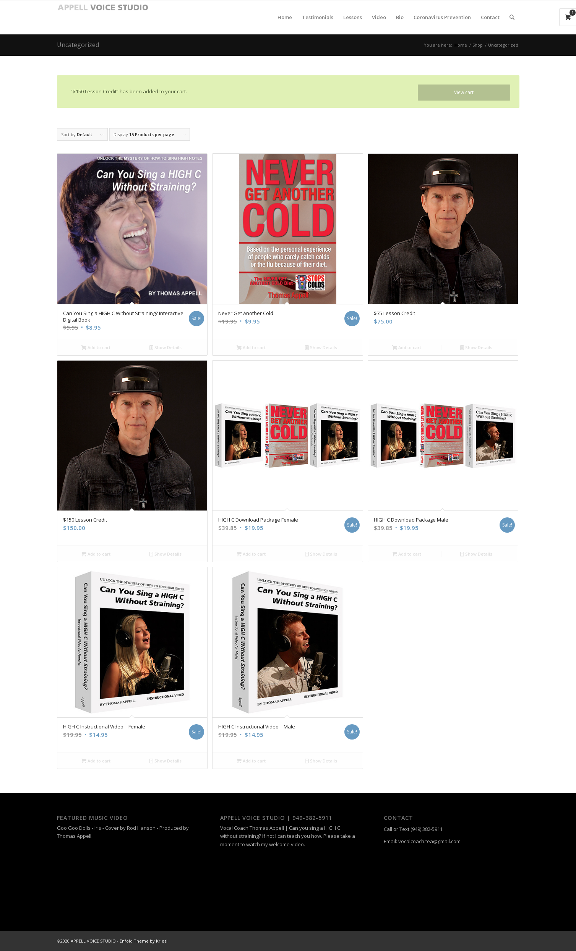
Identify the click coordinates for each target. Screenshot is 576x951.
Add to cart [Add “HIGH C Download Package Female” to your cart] (251, 554)
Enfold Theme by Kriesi (143, 941)
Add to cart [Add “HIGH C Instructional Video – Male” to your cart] (251, 760)
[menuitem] (285, 17)
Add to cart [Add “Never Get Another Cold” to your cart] (251, 347)
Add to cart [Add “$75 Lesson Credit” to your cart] (406, 347)
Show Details (165, 347)
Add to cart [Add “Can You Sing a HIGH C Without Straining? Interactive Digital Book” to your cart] (95, 347)
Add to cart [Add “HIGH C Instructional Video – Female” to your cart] (95, 760)
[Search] (512, 17)
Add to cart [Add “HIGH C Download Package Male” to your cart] (406, 554)
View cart (464, 92)
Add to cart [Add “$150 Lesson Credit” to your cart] (95, 554)
